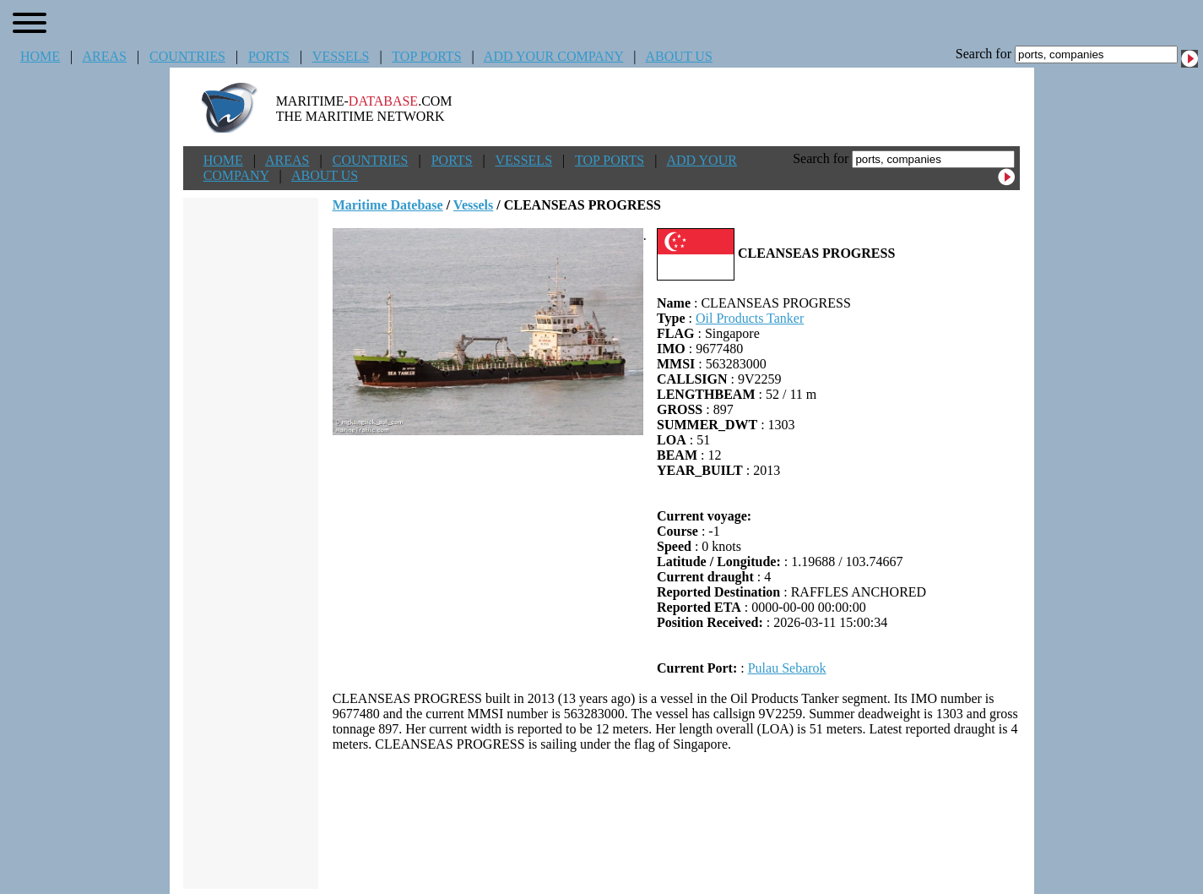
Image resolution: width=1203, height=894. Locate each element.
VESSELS (341, 56)
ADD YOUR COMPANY (553, 56)
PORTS (269, 56)
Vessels (473, 205)
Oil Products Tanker (750, 318)
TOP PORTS (426, 56)
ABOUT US (679, 56)
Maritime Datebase (388, 205)
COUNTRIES (187, 56)
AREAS (104, 56)
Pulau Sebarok (787, 668)
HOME (40, 56)
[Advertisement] (676, 820)
